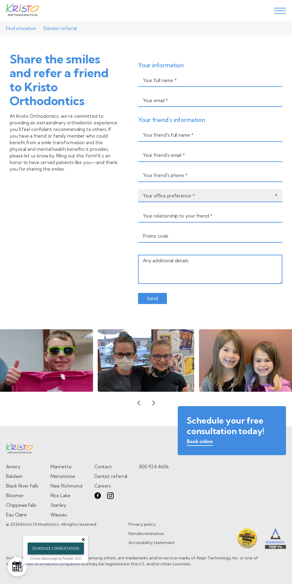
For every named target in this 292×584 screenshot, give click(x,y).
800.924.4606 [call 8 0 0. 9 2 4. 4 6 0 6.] (153, 467)
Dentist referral (60, 28)
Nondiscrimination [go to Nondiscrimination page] (146, 533)
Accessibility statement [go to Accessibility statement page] (151, 542)
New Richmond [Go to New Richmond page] (66, 486)
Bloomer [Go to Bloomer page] (14, 495)
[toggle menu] (280, 11)
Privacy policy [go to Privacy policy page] (142, 524)
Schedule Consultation (55, 548)
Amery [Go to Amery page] (13, 467)
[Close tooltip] (83, 539)
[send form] (152, 298)
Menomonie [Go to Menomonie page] (63, 476)
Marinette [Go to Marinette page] (61, 467)
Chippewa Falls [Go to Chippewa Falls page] (21, 505)
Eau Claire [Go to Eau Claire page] (16, 515)
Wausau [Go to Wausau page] (59, 515)
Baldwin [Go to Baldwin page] (14, 476)
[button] (138, 403)
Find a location (21, 28)
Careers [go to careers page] (102, 486)
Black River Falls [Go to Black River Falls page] (22, 486)
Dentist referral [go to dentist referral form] (111, 476)
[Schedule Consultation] (17, 566)
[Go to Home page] (22, 11)
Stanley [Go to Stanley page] (58, 505)
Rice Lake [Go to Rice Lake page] (60, 495)
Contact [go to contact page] (103, 467)
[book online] (200, 442)
